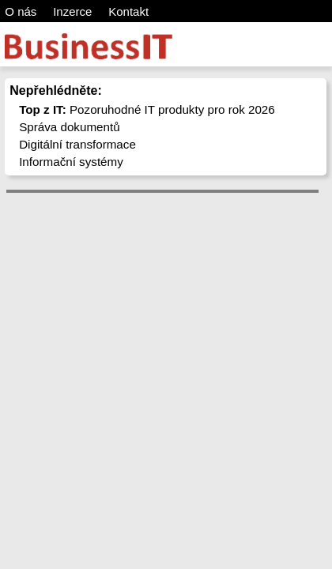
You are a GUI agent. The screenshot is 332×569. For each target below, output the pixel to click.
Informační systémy (71, 161)
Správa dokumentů (69, 127)
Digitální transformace (77, 144)
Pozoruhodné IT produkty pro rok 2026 (147, 109)
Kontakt (128, 11)
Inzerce (72, 11)
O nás (20, 11)
